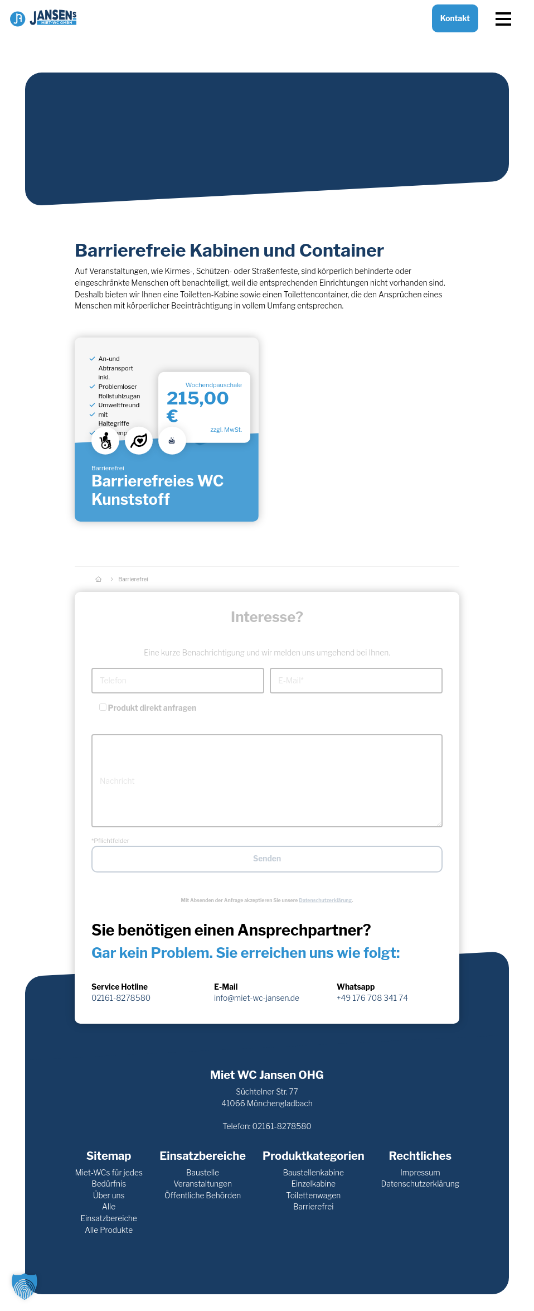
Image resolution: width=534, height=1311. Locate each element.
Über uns (109, 1195)
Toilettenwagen (313, 1195)
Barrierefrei (313, 1206)
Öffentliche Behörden (202, 1195)
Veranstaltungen (202, 1183)
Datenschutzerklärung (325, 900)
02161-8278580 (121, 998)
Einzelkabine (314, 1183)
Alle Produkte (109, 1230)
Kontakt (455, 27)
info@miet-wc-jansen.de (256, 998)
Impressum (420, 1172)
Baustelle (202, 1172)
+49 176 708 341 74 (372, 998)
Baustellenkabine (313, 1172)
